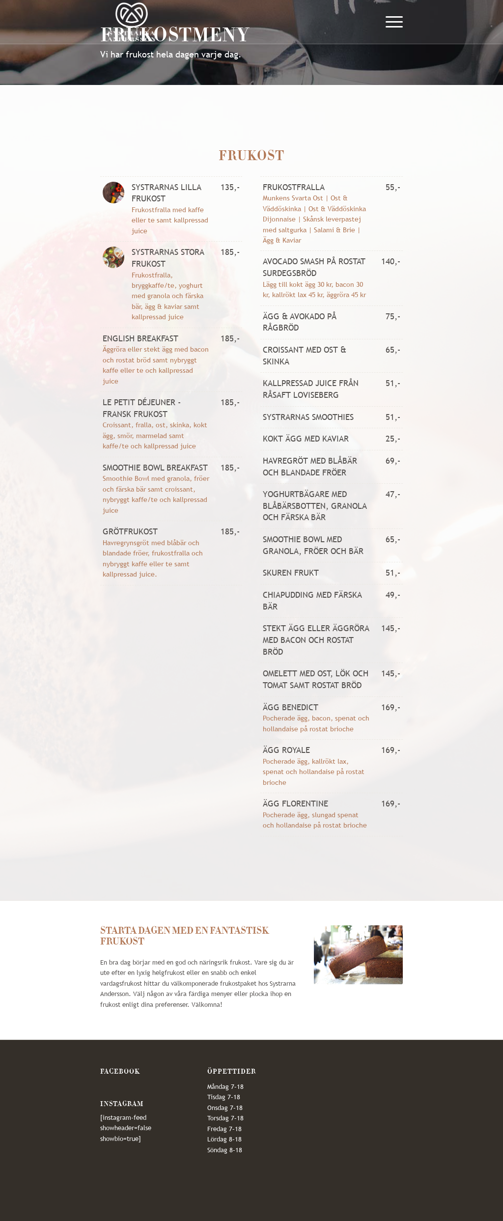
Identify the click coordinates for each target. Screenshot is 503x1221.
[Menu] (391, 22)
